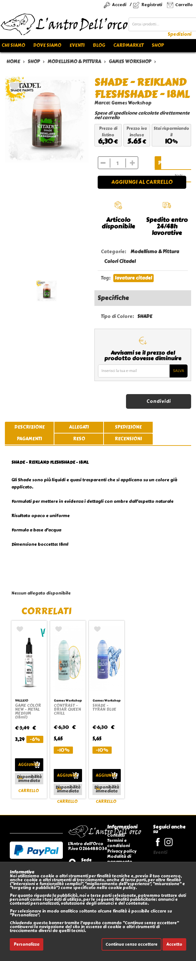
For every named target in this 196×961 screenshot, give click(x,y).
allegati (79, 427)
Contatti (116, 835)
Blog (99, 45)
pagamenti (29, 438)
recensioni (128, 438)
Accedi (119, 5)
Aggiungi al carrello (142, 182)
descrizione (29, 427)
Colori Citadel (120, 261)
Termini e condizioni (118, 843)
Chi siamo (13, 45)
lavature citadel (133, 278)
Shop (158, 45)
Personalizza (26, 944)
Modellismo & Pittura (155, 251)
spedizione (128, 427)
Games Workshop (131, 103)
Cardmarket (128, 45)
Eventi (77, 45)
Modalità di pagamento (119, 859)
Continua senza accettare (131, 944)
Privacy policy (121, 851)
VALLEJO (21, 700)
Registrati (151, 5)
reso (79, 438)
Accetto (174, 944)
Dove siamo (47, 45)
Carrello (184, 5)
